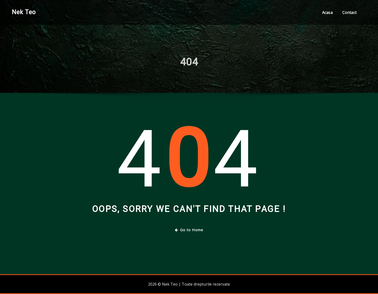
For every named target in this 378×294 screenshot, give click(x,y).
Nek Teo (24, 12)
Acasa (327, 12)
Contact (349, 12)
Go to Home (189, 229)
